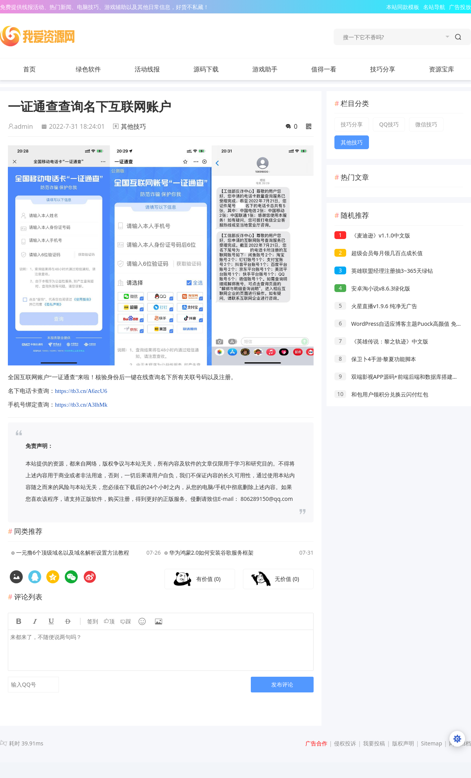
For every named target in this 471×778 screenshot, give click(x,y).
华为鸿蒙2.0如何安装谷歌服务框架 (211, 552)
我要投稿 (374, 743)
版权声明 (403, 743)
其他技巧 (133, 126)
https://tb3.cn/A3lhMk (81, 405)
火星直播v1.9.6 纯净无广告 (375, 306)
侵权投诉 (345, 743)
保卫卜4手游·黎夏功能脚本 (375, 359)
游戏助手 (264, 69)
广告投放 (460, 7)
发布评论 (282, 684)
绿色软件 (96, 69)
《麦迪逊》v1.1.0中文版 (372, 235)
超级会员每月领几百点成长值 (378, 253)
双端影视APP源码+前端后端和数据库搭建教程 (399, 376)
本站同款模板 (402, 7)
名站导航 (434, 7)
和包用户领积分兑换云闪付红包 (381, 394)
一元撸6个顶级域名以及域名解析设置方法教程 (72, 552)
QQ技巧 (389, 124)
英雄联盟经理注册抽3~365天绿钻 (383, 270)
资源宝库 (449, 69)
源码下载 (214, 69)
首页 (29, 69)
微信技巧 (426, 124)
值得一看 (331, 69)
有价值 (208, 579)
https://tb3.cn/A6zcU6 (81, 391)
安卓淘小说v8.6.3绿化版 (372, 288)
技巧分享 (390, 69)
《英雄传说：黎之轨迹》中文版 (381, 341)
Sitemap (431, 743)
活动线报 (155, 69)
